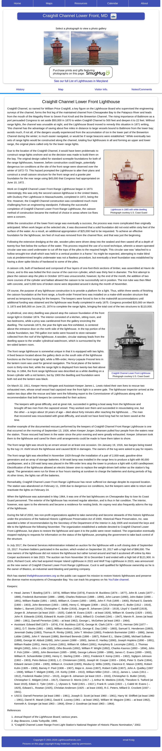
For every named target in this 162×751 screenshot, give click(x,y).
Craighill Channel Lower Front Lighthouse (131, 373)
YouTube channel (118, 579)
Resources (81, 3)
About (144, 3)
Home (17, 3)
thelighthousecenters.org (41, 575)
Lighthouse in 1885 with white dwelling (129, 209)
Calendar (112, 3)
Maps (49, 3)
